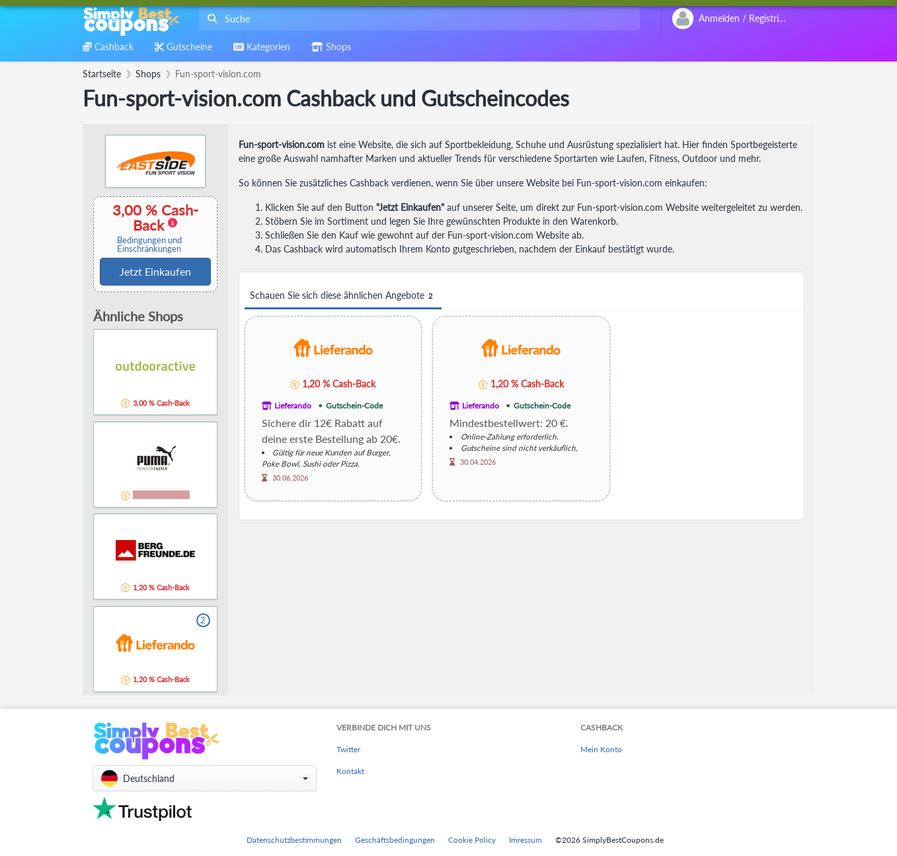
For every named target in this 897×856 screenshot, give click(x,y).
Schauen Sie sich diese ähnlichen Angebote (343, 296)
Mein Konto (601, 749)
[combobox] (417, 19)
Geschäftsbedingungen (395, 840)
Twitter (348, 749)
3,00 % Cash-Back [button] (149, 228)
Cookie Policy (472, 840)
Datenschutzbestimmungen (294, 840)
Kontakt (350, 771)
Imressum (525, 840)
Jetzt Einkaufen (155, 271)
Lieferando (292, 405)
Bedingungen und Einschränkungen (149, 244)
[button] (205, 778)
